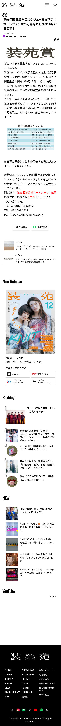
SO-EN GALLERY (28, 674)
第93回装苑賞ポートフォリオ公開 (36, 192)
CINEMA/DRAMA (28, 670)
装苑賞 (25, 696)
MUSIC (7, 696)
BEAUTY (25, 683)
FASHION (11, 36)
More (52, 596)
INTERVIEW (9, 679)
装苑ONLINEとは (46, 670)
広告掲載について (47, 683)
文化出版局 (44, 694)
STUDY (7, 687)
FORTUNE (25, 687)
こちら (31, 197)
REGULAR (8, 683)
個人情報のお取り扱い (47, 689)
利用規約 (43, 674)
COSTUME (9, 674)
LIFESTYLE (26, 679)
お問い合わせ (45, 679)
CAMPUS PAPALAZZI (12, 692)
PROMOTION (27, 692)
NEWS (23, 36)
